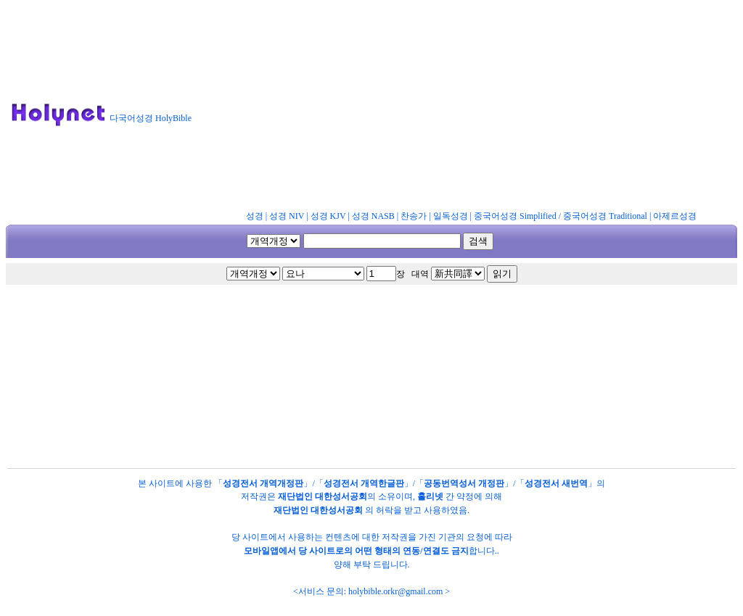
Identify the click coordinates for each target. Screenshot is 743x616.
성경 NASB (373, 216)
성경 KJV (328, 216)
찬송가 (414, 216)
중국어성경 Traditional (605, 216)
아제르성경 (675, 216)
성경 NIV (286, 216)
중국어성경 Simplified (515, 216)
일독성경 (450, 216)
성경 (254, 216)
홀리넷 (430, 496)
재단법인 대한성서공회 (322, 496)
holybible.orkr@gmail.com (395, 591)
